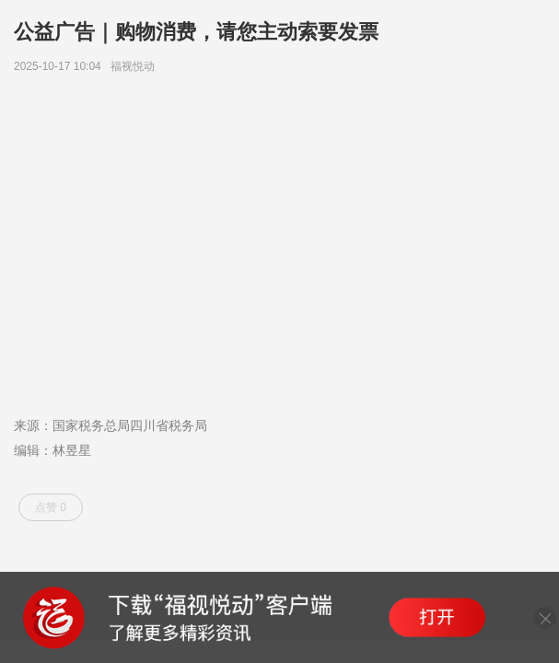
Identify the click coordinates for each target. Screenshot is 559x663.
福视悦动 (136, 66)
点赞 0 (50, 507)
